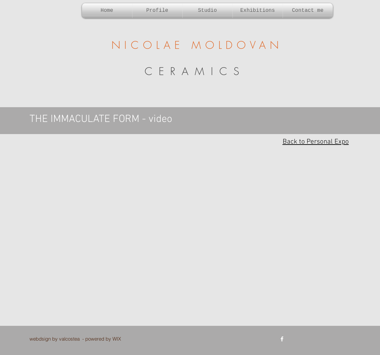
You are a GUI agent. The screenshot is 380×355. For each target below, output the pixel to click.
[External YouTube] (190, 238)
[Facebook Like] (318, 339)
